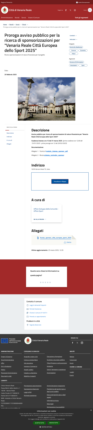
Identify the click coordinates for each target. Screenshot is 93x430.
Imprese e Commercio (30, 366)
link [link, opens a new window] (64, 419)
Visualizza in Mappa (60, 181)
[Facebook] (65, 10)
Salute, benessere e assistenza (56, 369)
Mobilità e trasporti (30, 376)
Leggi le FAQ (28, 392)
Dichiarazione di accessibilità (55, 407)
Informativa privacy (53, 400)
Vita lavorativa (28, 363)
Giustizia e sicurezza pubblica (56, 360)
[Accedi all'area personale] (83, 2)
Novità (11, 24)
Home (5, 24)
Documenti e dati (6, 376)
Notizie (72, 357)
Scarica (67, 242)
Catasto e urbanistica (30, 373)
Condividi (73, 36)
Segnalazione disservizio (31, 389)
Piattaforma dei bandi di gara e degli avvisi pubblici (56, 390)
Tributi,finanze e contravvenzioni (57, 363)
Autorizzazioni (51, 373)
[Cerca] (90, 10)
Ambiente (50, 366)
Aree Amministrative (7, 360)
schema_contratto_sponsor (54, 155)
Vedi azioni (74, 39)
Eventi (72, 375)
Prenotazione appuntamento (32, 386)
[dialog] (46, 419)
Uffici (2, 363)
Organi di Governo (6, 357)
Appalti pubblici (28, 370)
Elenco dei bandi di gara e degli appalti (56, 396)
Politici (3, 370)
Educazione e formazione (54, 356)
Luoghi (72, 372)
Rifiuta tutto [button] (53, 423)
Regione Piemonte (6, 2)
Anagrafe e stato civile (31, 357)
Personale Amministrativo (9, 373)
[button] (46, 427)
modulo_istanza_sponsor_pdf (57, 151)
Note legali (50, 404)
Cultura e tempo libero (31, 360)
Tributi (24, 24)
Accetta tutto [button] (39, 423)
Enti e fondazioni (6, 366)
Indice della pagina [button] (12, 127)
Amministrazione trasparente (56, 386)
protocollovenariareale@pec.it (10, 408)
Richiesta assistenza (30, 395)
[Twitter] (69, 10)
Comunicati (73, 360)
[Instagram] (74, 10)
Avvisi (17, 24)
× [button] (91, 410)
